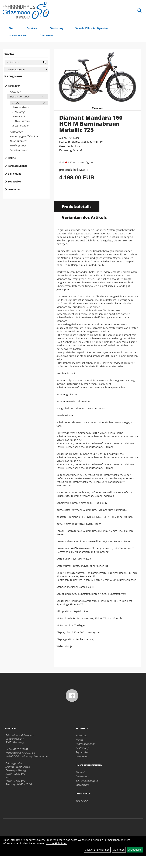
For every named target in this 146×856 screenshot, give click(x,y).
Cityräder (15, 92)
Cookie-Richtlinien (56, 843)
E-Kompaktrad (20, 107)
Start (12, 28)
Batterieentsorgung (87, 780)
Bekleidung (14, 173)
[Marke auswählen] (26, 69)
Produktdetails (77, 206)
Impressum (82, 784)
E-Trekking (18, 112)
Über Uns (46, 35)
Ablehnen (119, 849)
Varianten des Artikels (84, 217)
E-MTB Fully (19, 116)
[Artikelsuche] (139, 11)
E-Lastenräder (20, 125)
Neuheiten (14, 189)
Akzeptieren (135, 849)
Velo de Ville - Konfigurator (91, 28)
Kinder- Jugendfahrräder (24, 136)
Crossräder (16, 131)
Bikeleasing (56, 28)
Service (32, 28)
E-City (15, 102)
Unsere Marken (18, 35)
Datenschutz (83, 776)
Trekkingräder (18, 145)
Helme (12, 158)
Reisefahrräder (18, 150)
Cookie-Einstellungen (97, 849)
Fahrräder (14, 85)
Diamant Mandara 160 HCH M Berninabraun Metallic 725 (91, 123)
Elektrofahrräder (19, 96)
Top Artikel (14, 181)
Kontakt (80, 772)
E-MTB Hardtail (21, 121)
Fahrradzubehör (17, 165)
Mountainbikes (18, 141)
